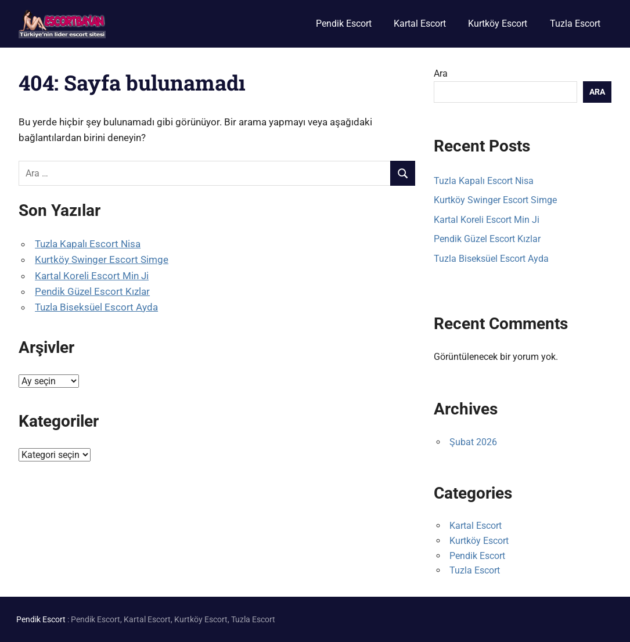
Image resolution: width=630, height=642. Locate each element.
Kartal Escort (420, 23)
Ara (441, 73)
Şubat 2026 (473, 442)
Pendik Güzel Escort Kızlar (92, 291)
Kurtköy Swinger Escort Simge (101, 259)
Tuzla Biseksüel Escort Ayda (96, 307)
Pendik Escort (344, 23)
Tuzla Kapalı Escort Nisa (88, 244)
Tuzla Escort (575, 23)
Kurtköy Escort (497, 23)
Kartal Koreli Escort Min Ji (92, 276)
